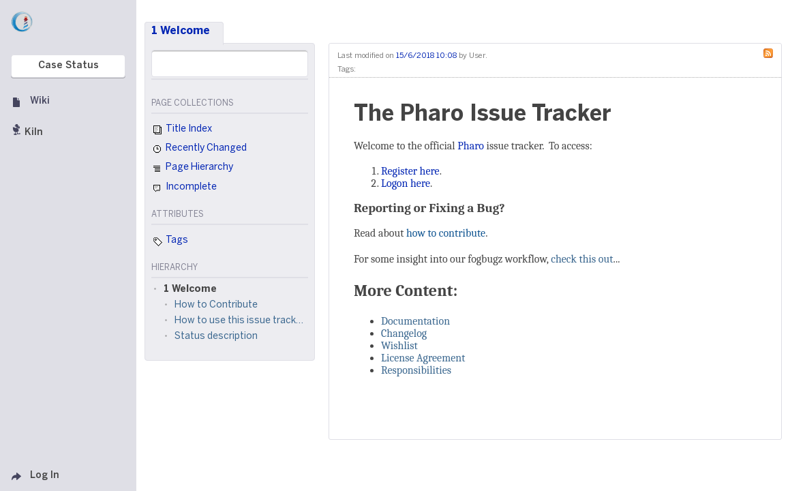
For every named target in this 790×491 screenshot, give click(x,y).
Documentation (415, 321)
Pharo (470, 146)
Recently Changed (199, 149)
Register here (410, 171)
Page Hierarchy (192, 169)
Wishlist (399, 346)
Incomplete (184, 188)
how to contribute (445, 233)
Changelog (404, 333)
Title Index (181, 130)
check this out (582, 259)
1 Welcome (180, 31)
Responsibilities (416, 370)
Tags (169, 241)
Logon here (405, 183)
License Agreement (423, 358)
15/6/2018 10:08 (426, 56)
